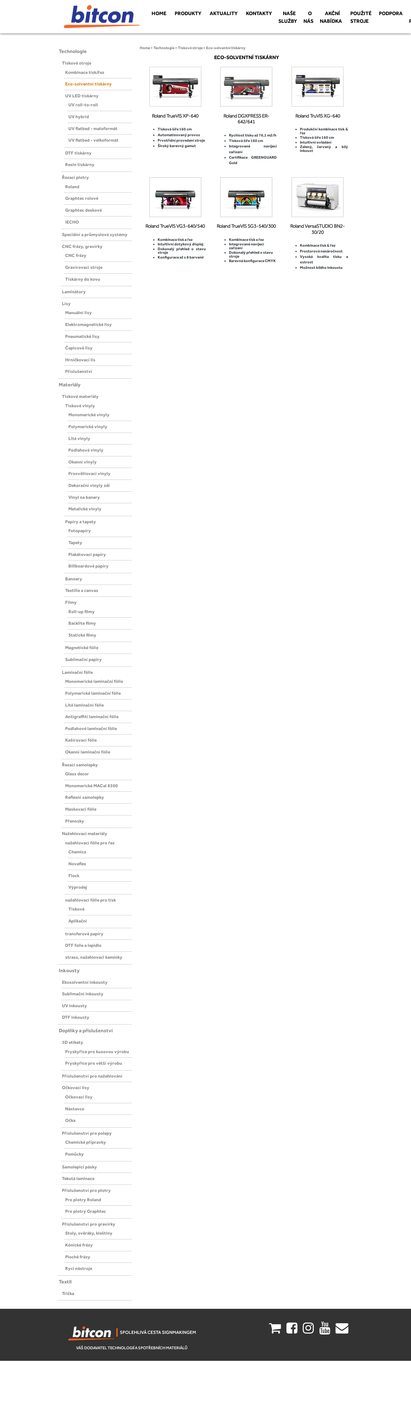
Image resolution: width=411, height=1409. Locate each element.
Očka (70, 1120)
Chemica (77, 851)
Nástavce (74, 1108)
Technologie (73, 51)
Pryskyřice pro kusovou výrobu (97, 1051)
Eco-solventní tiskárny (88, 83)
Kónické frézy (79, 1244)
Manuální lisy (78, 312)
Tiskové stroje (76, 63)
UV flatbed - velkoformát (93, 140)
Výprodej (77, 887)
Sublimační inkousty (82, 993)
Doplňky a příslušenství (86, 1030)
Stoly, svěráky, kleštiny (88, 1233)
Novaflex (77, 863)
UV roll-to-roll (83, 104)
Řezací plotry (75, 177)
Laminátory (74, 291)
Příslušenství (78, 371)
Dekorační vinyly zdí (89, 485)
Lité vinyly (79, 438)
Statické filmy (82, 635)
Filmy (71, 602)
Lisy (66, 303)
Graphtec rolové (81, 198)
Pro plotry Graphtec (85, 1211)
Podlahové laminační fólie (91, 728)
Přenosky (74, 820)
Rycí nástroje (78, 1268)
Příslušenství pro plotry (86, 1190)
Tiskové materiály (80, 396)
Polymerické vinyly (87, 426)
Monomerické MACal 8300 (91, 785)
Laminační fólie (77, 672)
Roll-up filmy (81, 611)
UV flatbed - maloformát (93, 128)
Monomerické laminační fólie (94, 681)
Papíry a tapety (80, 521)
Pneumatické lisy (82, 336)
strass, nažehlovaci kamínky (93, 957)
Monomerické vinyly (88, 414)
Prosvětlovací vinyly (89, 473)
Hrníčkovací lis (80, 359)
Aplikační (77, 920)
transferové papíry (84, 933)
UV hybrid (78, 116)
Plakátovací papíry (87, 554)
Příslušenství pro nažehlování (92, 1076)
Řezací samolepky (80, 764)
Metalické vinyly (84, 508)
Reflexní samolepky (84, 797)
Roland (72, 186)
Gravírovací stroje (83, 267)
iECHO (72, 222)
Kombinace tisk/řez (84, 72)
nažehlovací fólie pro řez (90, 842)
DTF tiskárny (78, 152)
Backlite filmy (82, 623)
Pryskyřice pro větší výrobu (93, 1063)
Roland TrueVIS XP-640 (175, 116)
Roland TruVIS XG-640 (317, 116)
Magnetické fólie (81, 647)
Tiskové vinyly (80, 405)
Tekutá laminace (78, 1178)
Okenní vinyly (82, 461)
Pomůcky (74, 1154)
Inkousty (69, 970)
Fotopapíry (79, 530)
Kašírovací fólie (81, 740)
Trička (68, 1293)
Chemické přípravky (85, 1142)
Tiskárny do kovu (82, 279)
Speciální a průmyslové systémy (94, 234)
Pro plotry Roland (83, 1199)
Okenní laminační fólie (87, 751)
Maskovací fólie (80, 809)
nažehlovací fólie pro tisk (90, 900)
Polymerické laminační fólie (93, 693)
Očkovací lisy (75, 1087)
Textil (65, 1282)
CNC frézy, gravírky (82, 246)
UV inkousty (74, 1005)
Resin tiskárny (79, 164)
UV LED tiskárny (82, 95)
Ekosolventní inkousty (85, 982)
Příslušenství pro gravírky (88, 1224)
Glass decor (77, 773)
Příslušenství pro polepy (87, 1133)
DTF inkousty (75, 1017)
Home (145, 48)
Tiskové (76, 908)
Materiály (70, 385)
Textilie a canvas (81, 590)
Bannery (73, 578)
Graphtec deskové (83, 210)
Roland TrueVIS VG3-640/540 (175, 226)
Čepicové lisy (78, 347)
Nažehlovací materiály (84, 833)
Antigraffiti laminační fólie (91, 716)
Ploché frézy (77, 1256)
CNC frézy (75, 255)
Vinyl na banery (84, 497)
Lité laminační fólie (84, 705)
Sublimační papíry (83, 659)
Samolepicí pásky (79, 1166)
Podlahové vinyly (85, 450)
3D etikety (72, 1042)
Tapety (75, 542)
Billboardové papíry (88, 565)
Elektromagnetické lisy (88, 324)
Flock (73, 875)
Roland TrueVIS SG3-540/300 (246, 226)
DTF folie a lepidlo (83, 945)
